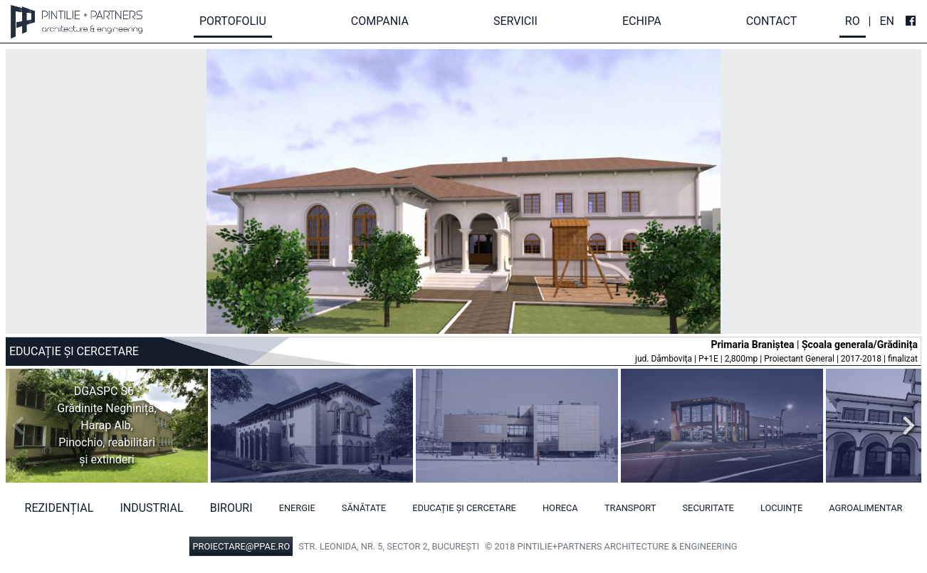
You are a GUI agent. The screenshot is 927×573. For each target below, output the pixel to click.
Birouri (231, 508)
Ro (852, 21)
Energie (297, 508)
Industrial (151, 508)
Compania (380, 21)
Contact (771, 21)
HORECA (560, 508)
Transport (630, 508)
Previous (22, 425)
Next (905, 425)
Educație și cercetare (464, 508)
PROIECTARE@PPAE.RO (241, 546)
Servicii (515, 21)
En (886, 21)
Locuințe (781, 508)
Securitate (708, 508)
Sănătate (364, 508)
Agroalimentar (865, 508)
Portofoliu (232, 21)
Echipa (641, 21)
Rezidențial (59, 508)
